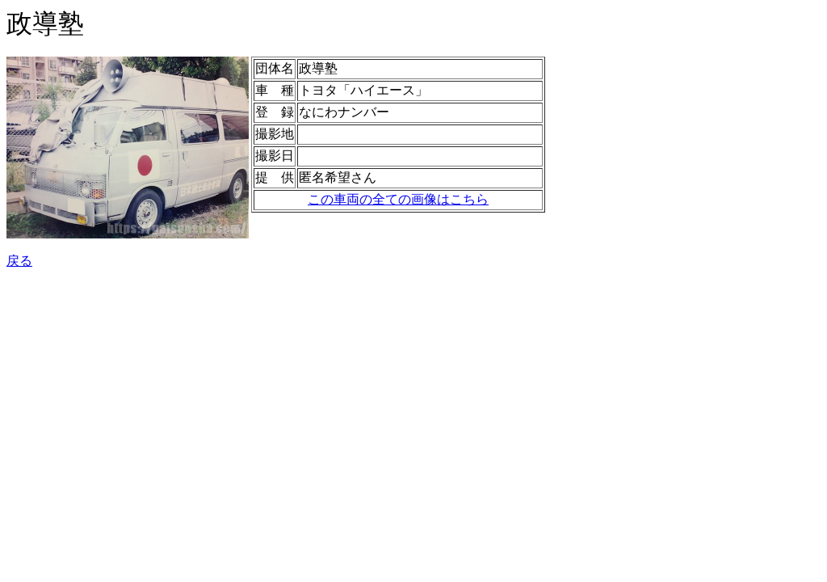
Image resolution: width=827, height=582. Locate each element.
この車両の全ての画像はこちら (398, 199)
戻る (19, 261)
